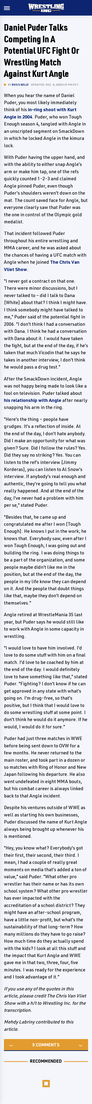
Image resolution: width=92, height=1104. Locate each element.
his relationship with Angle (32, 400)
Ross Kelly (20, 84)
